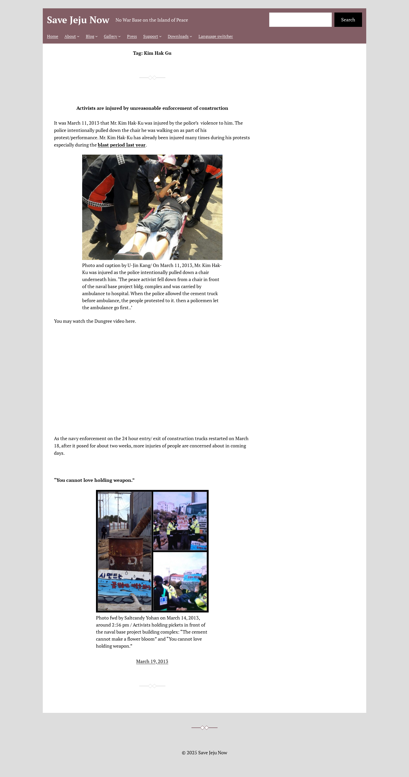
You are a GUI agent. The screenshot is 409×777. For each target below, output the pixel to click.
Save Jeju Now (78, 20)
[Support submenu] (160, 36)
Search (348, 19)
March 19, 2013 (152, 661)
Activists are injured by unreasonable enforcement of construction (152, 108)
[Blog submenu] (96, 36)
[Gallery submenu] (119, 36)
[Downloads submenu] (191, 36)
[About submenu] (78, 36)
